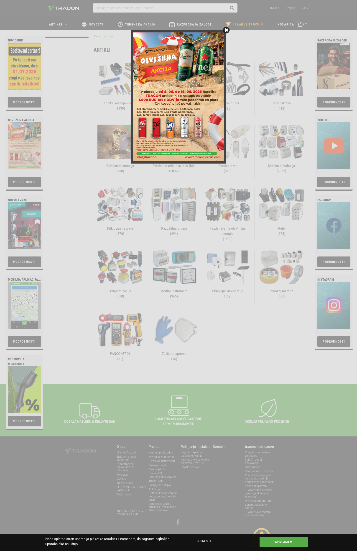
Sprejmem (284, 542)
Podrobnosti (201, 541)
